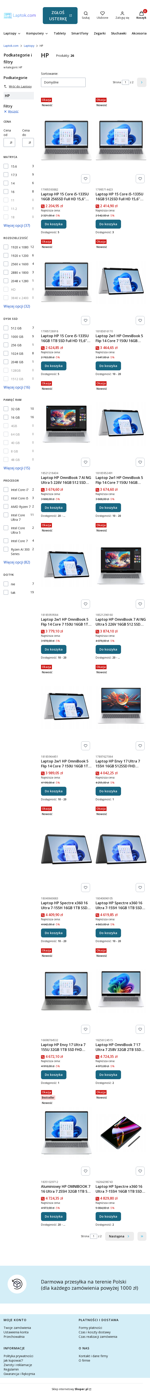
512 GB (16, 328)
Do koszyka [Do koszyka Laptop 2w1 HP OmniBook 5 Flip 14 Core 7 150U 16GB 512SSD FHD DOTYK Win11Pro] (108, 507)
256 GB (16, 345)
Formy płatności (90, 1328)
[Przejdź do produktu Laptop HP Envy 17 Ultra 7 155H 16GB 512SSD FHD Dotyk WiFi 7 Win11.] (121, 707)
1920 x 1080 (20, 247)
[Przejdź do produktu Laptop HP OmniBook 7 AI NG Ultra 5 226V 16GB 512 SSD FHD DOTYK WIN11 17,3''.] (66, 423)
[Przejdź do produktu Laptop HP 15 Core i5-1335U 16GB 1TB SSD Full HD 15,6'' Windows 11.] (66, 282)
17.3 (14, 175)
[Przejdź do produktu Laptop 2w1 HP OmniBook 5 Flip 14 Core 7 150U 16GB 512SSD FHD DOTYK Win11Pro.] (121, 423)
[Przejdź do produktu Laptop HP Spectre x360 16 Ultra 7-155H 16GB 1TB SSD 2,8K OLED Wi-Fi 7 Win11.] (121, 1132)
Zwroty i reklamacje (18, 1365)
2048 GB (17, 362)
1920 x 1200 (20, 255)
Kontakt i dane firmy (93, 1356)
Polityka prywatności (18, 1356)
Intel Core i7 (19, 490)
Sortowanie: (49, 73)
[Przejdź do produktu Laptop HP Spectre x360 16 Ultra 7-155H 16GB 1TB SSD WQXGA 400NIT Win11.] (66, 849)
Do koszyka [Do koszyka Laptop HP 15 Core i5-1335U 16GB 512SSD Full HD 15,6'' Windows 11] (108, 224)
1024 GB (17, 353)
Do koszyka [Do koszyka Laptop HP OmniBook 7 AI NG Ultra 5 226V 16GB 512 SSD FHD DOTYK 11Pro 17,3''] (108, 649)
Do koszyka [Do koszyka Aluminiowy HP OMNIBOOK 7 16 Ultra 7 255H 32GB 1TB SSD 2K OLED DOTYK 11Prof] (54, 1216)
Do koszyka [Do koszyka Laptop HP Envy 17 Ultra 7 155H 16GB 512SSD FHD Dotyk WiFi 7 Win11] (108, 791)
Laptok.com (11, 46)
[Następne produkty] (119, 1236)
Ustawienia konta (16, 1332)
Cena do (26, 132)
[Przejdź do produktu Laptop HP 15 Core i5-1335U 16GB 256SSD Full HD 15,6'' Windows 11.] (66, 140)
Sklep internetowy (70, 1389)
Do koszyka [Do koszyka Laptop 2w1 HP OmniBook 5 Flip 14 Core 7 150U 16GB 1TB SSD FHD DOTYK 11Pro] (54, 791)
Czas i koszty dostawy (95, 1332)
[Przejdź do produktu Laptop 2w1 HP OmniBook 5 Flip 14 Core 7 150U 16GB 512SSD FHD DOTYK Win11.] (121, 282)
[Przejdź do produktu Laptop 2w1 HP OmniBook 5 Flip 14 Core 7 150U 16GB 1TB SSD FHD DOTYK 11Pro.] (66, 707)
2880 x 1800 (20, 272)
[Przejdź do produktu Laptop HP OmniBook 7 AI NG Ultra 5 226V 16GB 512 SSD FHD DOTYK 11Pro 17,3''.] (121, 565)
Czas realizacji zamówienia (98, 1336)
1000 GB (17, 337)
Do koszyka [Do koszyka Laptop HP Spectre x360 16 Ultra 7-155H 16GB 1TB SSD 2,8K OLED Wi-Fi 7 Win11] (108, 1216)
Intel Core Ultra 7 (18, 517)
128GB (16, 370)
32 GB (15, 409)
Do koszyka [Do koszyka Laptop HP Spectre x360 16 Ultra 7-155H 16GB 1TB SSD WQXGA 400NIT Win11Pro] (108, 933)
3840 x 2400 (20, 298)
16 (12, 192)
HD (13, 289)
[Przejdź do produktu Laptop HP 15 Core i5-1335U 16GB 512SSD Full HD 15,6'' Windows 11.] (121, 140)
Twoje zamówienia (17, 1328)
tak (13, 592)
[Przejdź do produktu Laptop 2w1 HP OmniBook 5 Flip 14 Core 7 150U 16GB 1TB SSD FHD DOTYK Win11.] (66, 565)
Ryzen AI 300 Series (20, 551)
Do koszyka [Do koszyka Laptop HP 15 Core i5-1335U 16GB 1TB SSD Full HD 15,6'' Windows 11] (54, 366)
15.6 (14, 166)
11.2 (14, 209)
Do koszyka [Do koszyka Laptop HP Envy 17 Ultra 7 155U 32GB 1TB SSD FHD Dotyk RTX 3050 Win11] (54, 1075)
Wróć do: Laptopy (18, 86)
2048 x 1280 (20, 281)
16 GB (15, 417)
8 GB (14, 451)
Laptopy (29, 46)
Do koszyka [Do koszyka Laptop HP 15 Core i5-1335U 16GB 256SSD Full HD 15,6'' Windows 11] (54, 224)
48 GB (15, 460)
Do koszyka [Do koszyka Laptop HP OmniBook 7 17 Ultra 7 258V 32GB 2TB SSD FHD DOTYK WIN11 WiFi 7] (108, 1075)
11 (12, 200)
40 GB (15, 443)
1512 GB (17, 379)
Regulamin (11, 1369)
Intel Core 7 (19, 541)
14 (12, 183)
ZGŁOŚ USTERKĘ (58, 15)
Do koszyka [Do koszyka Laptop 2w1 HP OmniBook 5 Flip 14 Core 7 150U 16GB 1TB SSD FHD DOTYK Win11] (54, 649)
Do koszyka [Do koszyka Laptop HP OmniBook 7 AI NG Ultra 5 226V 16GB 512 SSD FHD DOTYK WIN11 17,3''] (54, 507)
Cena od (7, 132)
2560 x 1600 (20, 264)
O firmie (84, 1360)
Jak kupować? (13, 1360)
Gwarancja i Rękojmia (19, 1374)
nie (13, 584)
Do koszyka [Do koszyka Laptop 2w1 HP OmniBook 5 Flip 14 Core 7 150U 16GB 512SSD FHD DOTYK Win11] (108, 366)
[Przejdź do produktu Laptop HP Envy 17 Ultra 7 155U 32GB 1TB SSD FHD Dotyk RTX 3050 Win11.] (66, 991)
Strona (117, 82)
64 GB (15, 434)
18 (12, 217)
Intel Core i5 (19, 498)
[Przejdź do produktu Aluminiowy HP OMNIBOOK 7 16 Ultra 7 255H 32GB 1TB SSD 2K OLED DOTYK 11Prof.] (66, 1132)
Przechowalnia (14, 1336)
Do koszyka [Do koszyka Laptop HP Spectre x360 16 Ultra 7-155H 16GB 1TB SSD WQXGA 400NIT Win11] (54, 933)
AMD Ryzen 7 (21, 507)
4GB (14, 426)
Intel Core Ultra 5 (18, 530)
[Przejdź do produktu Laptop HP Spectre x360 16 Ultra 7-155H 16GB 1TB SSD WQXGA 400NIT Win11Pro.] (121, 849)
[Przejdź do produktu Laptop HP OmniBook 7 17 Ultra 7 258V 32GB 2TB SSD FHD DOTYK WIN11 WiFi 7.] (121, 991)
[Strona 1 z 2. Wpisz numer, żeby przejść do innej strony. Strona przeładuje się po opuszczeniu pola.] (125, 82)
